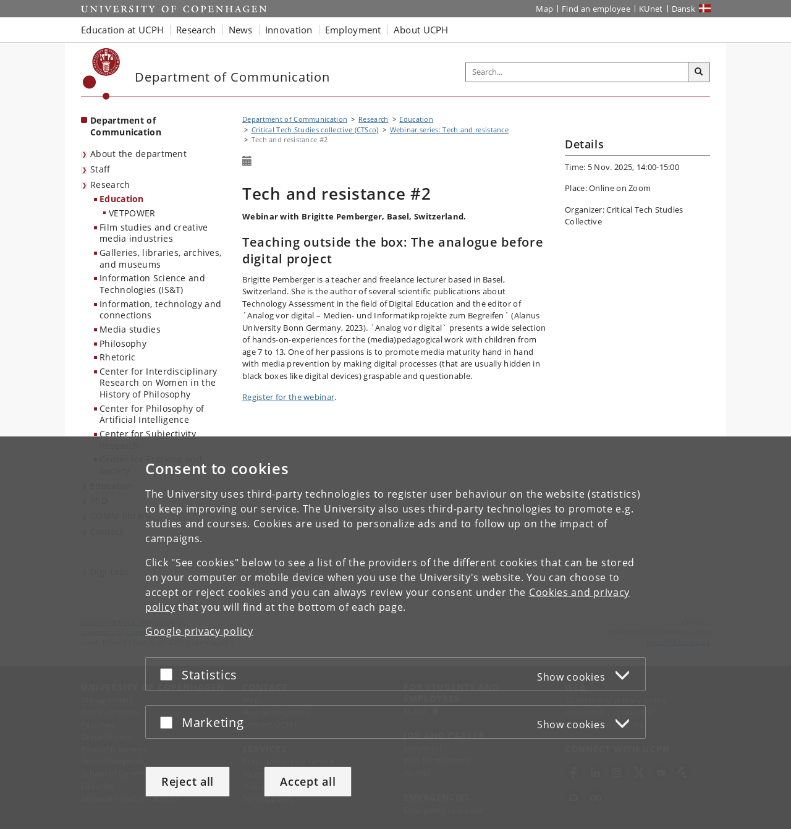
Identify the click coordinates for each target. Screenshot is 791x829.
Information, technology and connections (160, 309)
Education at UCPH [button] (122, 29)
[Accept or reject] (169, 674)
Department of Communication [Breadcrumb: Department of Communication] (294, 119)
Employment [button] (353, 29)
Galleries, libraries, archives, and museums (160, 258)
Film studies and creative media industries (153, 233)
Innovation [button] (289, 29)
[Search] (699, 72)
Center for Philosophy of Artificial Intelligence (151, 414)
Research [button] (196, 29)
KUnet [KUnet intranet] (651, 8)
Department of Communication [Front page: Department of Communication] (125, 126)
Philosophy (122, 343)
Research (110, 184)
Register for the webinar (288, 396)
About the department (138, 153)
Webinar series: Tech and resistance (449, 129)
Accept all (308, 781)
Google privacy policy (199, 631)
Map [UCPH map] (544, 8)
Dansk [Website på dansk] (684, 8)
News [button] (241, 29)
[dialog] (395, 632)
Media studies (130, 329)
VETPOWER (132, 213)
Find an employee (596, 8)
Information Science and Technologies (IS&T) (152, 283)
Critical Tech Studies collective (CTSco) (315, 129)
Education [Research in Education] (121, 199)
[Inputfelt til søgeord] (577, 72)
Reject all (187, 781)
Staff (100, 169)
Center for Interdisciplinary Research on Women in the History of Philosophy (158, 382)
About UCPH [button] (421, 29)
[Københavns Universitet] (102, 74)
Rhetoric (117, 357)
